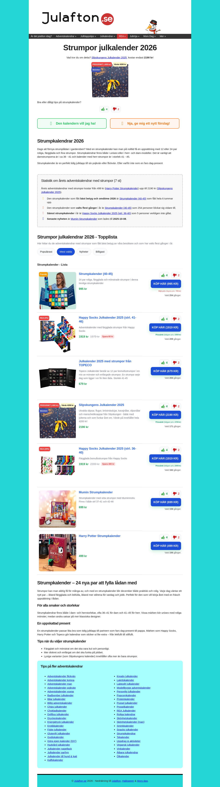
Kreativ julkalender (127, 676)
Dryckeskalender (56, 718)
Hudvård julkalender (58, 744)
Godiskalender (55, 737)
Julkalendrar (106, 36)
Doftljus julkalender (58, 714)
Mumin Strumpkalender (84, 218)
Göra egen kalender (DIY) (61, 740)
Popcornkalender (126, 695)
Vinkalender (123, 748)
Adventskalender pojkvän (61, 687)
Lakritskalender (125, 679)
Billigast (100, 251)
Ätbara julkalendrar (127, 752)
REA (121, 36)
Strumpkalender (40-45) (132, 198)
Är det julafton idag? (41, 36)
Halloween (128, 780)
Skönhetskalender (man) (130, 721)
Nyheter (83, 251)
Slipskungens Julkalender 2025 (109, 57)
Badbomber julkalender (60, 695)
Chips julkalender (57, 706)
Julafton (116, 780)
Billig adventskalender (59, 702)
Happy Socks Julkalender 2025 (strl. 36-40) (106, 213)
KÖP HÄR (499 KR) (165, 545)
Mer (162, 36)
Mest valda (66, 251)
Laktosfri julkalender (128, 683)
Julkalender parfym (58, 752)
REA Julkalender (126, 710)
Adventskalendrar (65, 36)
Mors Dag (149, 36)
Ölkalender (123, 756)
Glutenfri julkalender (58, 733)
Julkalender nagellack (59, 748)
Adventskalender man (59, 683)
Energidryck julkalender (60, 721)
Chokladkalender (57, 710)
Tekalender (123, 737)
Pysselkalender (125, 706)
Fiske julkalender (57, 729)
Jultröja (133, 36)
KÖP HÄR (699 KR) (165, 501)
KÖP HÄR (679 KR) (165, 370)
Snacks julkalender (127, 729)
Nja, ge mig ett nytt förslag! (144, 123)
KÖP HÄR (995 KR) (165, 283)
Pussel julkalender (127, 702)
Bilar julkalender (56, 699)
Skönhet (96, 70)
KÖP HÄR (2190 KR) (165, 414)
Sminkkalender (125, 725)
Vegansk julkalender (128, 744)
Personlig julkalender (128, 691)
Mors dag (142, 780)
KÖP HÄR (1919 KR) (165, 327)
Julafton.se (80, 780)
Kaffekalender (55, 760)
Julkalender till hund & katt (62, 756)
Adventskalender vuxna (60, 691)
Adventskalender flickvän (61, 676)
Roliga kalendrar (126, 714)
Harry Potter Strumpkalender (122, 188)
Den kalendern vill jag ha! (72, 123)
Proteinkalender (126, 699)
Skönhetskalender (127, 718)
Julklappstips (87, 36)
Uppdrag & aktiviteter (128, 740)
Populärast (46, 251)
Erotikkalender (55, 725)
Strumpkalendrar (126, 733)
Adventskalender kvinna (60, 679)
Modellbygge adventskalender (133, 687)
